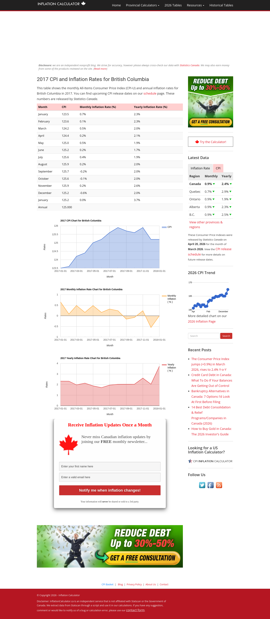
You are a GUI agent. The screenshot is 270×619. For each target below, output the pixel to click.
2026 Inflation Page (202, 321)
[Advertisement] (135, 35)
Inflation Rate (200, 168)
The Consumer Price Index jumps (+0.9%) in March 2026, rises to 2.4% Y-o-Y (210, 364)
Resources (195, 5)
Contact (164, 584)
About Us (151, 584)
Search (226, 336)
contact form (135, 610)
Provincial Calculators (142, 5)
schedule (149, 93)
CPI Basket (107, 584)
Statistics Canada (189, 65)
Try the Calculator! (213, 142)
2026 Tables (173, 5)
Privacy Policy (134, 584)
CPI (218, 168)
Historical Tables (221, 5)
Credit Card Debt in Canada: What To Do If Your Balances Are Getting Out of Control (211, 380)
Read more (100, 68)
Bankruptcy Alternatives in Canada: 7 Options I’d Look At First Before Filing (210, 396)
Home (116, 5)
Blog (120, 584)
